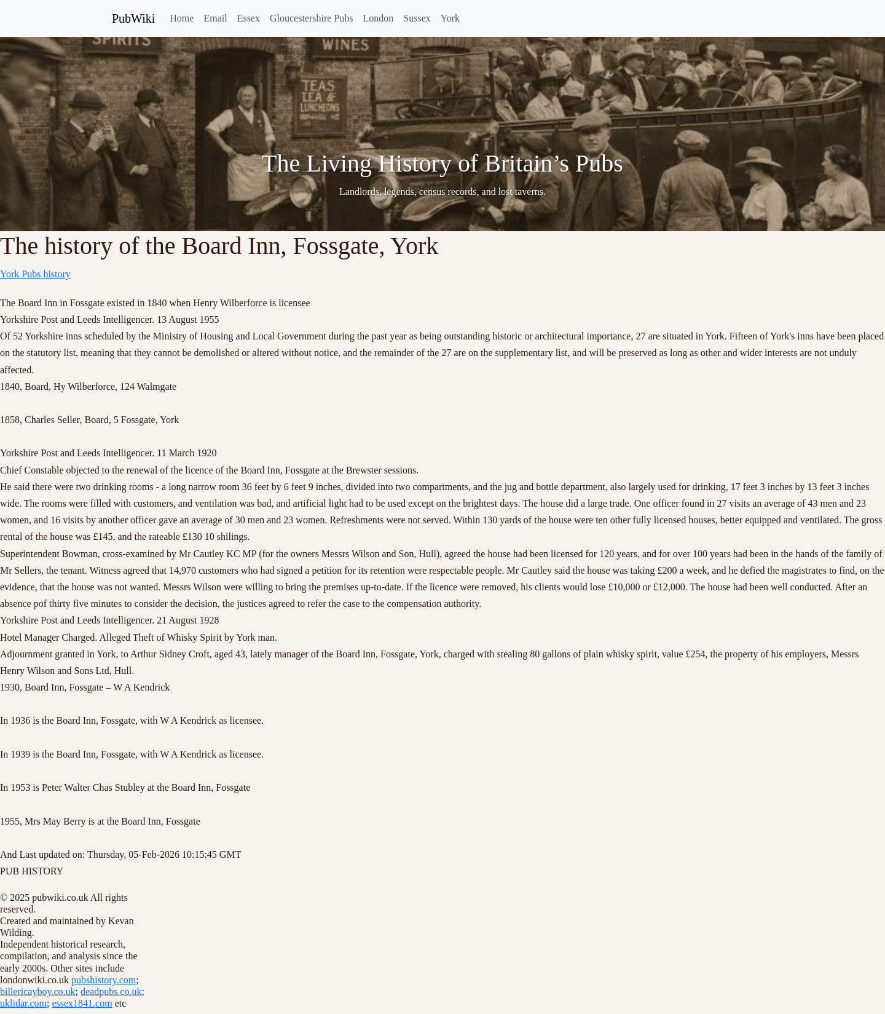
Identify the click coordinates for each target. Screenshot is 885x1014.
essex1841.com (82, 1003)
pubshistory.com (103, 980)
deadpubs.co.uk (111, 991)
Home (182, 18)
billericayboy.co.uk (37, 991)
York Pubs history (35, 274)
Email (215, 18)
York (450, 18)
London (378, 18)
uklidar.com (23, 1003)
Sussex (416, 18)
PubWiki (133, 18)
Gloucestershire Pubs (311, 18)
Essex (248, 18)
